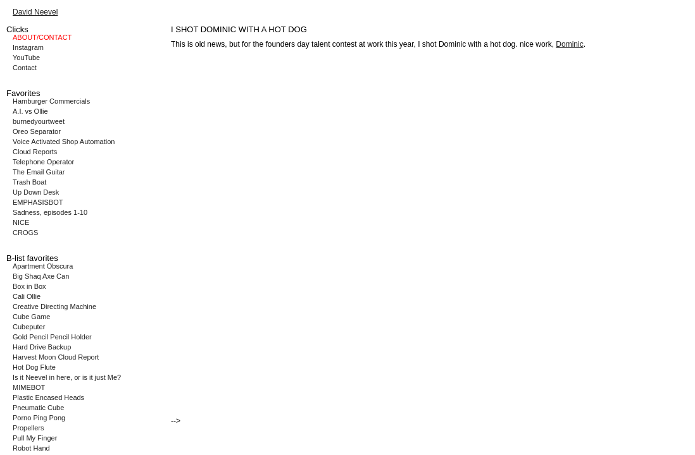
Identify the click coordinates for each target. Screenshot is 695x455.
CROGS (25, 232)
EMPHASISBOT (38, 202)
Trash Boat (29, 182)
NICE (21, 222)
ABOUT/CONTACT (42, 37)
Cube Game (31, 316)
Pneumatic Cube (38, 407)
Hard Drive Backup (42, 347)
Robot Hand (31, 448)
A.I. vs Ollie (30, 111)
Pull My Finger (35, 438)
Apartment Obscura (43, 266)
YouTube (26, 57)
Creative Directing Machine (54, 306)
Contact (25, 67)
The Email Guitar (39, 172)
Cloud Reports (35, 151)
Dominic (569, 44)
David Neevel (35, 12)
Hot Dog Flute (34, 367)
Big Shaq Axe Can (41, 276)
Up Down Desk (36, 192)
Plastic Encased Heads (48, 397)
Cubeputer (29, 327)
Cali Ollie (27, 296)
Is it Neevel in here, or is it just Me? (67, 377)
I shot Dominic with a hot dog (466, 44)
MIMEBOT (29, 387)
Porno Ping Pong (39, 418)
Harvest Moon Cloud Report (56, 357)
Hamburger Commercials (51, 101)
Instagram (28, 47)
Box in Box (29, 286)
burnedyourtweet (39, 121)
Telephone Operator (43, 162)
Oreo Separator (37, 131)
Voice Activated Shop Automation (64, 141)
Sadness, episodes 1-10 (50, 212)
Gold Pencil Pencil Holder (52, 337)
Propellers (28, 428)
